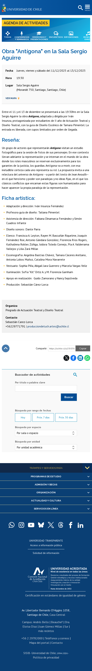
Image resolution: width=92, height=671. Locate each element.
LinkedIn (80, 358)
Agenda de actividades (26, 23)
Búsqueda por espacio (28, 427)
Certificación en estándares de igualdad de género (55, 595)
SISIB (26, 653)
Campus (27, 622)
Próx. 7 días (43, 417)
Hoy (23, 417)
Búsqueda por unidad (27, 441)
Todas (7, 37)
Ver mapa (12, 98)
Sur (66, 626)
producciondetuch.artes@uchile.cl (48, 326)
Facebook (73, 358)
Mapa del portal (39, 642)
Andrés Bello (41, 622)
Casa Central (57, 614)
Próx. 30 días (66, 417)
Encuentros (56, 37)
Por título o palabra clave (30, 382)
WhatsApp (87, 358)
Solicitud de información (46, 553)
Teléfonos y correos (57, 638)
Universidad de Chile (43, 653)
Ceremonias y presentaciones (39, 38)
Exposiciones (71, 37)
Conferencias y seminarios (21, 38)
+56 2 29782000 (32, 638)
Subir (6, 348)
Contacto (57, 642)
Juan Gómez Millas (50, 626)
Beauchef (57, 622)
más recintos (46, 631)
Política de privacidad (46, 657)
